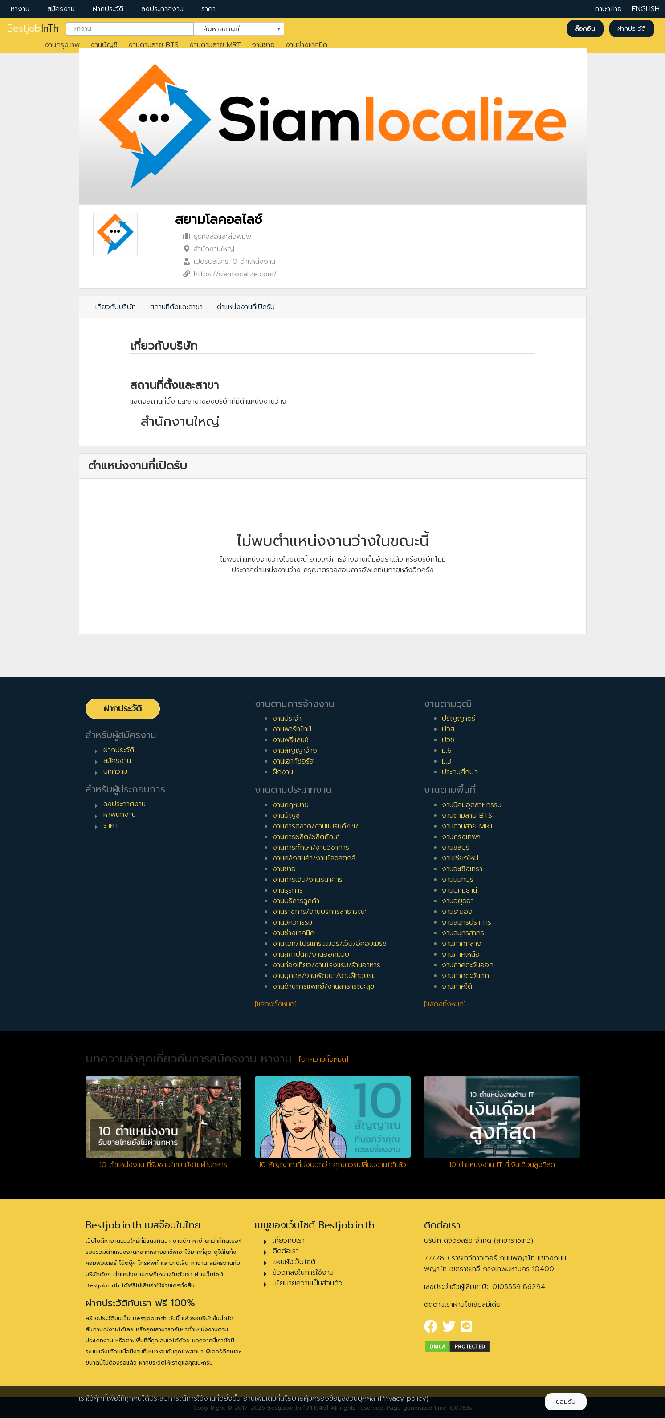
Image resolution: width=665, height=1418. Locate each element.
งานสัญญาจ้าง (295, 750)
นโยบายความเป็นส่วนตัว (308, 1283)
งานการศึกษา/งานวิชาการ (311, 847)
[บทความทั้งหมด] (323, 1059)
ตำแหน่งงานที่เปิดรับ (246, 307)
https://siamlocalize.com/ (235, 274)
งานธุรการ (288, 890)
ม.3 (446, 761)
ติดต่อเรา (286, 1251)
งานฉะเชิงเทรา (462, 869)
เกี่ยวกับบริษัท (115, 307)
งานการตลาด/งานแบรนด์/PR (315, 826)
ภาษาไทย (608, 9)
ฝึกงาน (283, 772)
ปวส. (449, 729)
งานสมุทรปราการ (466, 922)
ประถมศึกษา (459, 772)
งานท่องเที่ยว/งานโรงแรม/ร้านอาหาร (326, 965)
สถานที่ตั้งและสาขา (176, 307)
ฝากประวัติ (108, 9)
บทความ (115, 771)
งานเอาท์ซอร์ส (293, 761)
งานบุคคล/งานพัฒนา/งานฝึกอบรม (324, 975)
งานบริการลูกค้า (296, 901)
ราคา (208, 9)
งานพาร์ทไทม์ (292, 729)
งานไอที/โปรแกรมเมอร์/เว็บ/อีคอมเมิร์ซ (330, 943)
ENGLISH (646, 9)
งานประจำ (287, 718)
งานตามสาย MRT (215, 45)
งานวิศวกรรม (292, 922)
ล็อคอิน (585, 28)
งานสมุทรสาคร (463, 933)
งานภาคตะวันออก (468, 965)
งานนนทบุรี (457, 879)
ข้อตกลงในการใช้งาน (303, 1272)
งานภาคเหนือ (461, 954)
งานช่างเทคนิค (306, 45)
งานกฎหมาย (291, 805)
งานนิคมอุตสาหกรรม (472, 805)
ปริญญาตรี (458, 718)
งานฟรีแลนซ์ (291, 740)
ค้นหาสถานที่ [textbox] (233, 28)
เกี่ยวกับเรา (289, 1240)
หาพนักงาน (119, 814)
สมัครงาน (61, 9)
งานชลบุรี (455, 847)
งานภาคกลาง (461, 943)
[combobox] (130, 29)
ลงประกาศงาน (162, 9)
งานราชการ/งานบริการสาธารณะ (320, 911)
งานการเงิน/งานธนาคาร (308, 879)
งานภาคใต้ (457, 986)
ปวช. (449, 740)
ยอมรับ (565, 1401)
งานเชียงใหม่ (460, 858)
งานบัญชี (104, 45)
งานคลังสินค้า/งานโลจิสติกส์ (314, 858)
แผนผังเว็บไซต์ (294, 1261)
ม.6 (447, 750)
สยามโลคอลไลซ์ (218, 220)
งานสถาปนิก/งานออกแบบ (311, 954)
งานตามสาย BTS (153, 45)
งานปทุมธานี (459, 890)
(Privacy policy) (403, 1398)
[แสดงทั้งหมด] (276, 1004)
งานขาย (263, 45)
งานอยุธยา (458, 901)
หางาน (20, 9)
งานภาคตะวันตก (465, 975)
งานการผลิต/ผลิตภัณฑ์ (306, 837)
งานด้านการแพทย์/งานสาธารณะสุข (323, 986)
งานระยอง (457, 911)
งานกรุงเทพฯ (461, 837)
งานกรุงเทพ (62, 45)
